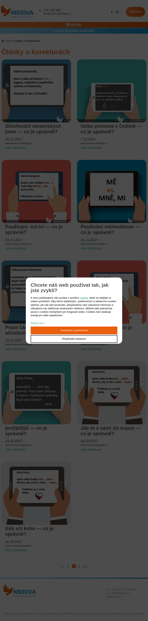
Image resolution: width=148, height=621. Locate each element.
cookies (84, 297)
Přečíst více (37, 323)
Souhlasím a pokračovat (74, 330)
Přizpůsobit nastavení (74, 338)
